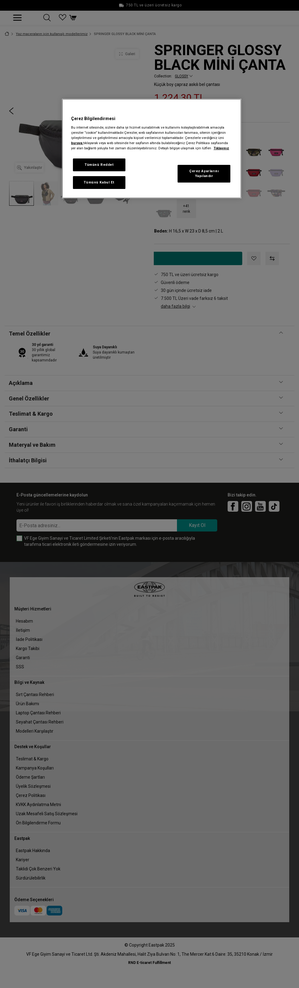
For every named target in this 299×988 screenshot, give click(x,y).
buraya (77, 143)
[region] (151, 148)
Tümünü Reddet (99, 164)
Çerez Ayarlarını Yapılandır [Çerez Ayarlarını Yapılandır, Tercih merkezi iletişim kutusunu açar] (204, 173)
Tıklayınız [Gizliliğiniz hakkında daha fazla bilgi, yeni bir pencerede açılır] (221, 148)
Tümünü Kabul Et (99, 182)
